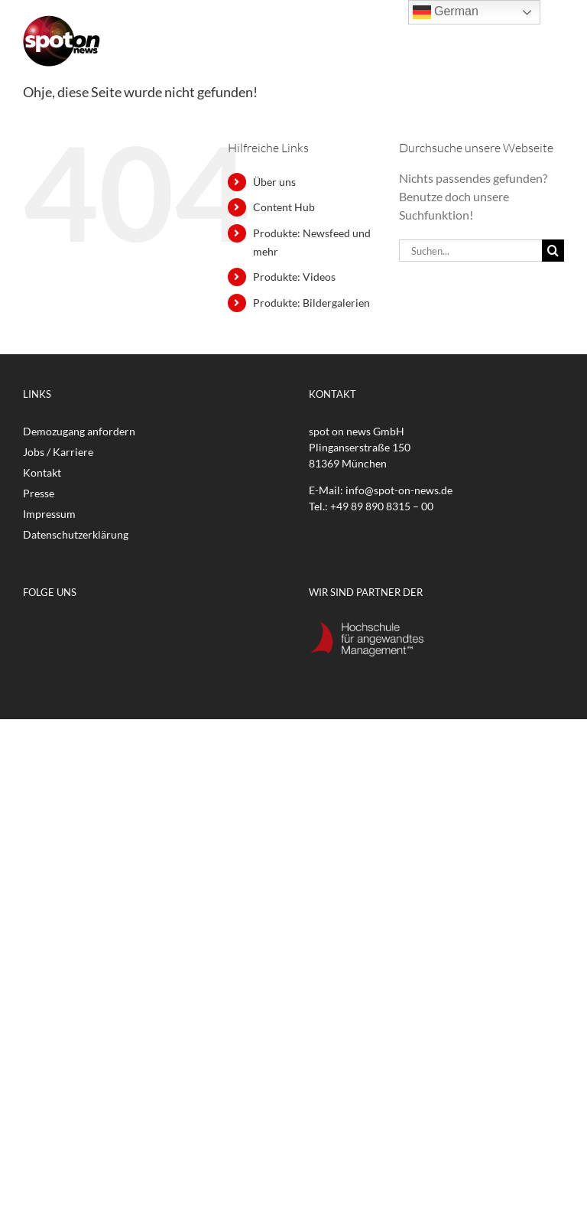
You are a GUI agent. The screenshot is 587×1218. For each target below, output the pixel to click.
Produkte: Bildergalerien (311, 302)
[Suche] (553, 250)
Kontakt (42, 472)
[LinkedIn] (134, 631)
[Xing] (160, 631)
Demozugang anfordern (79, 431)
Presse (38, 493)
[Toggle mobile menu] (556, 43)
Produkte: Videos (294, 276)
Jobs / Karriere (58, 451)
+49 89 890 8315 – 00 (381, 506)
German (445, 12)
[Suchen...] (470, 250)
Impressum (49, 513)
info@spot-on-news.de (398, 490)
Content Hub (284, 206)
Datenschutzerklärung (75, 534)
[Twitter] (56, 631)
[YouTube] (82, 631)
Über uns (274, 181)
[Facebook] (30, 631)
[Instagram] (108, 631)
